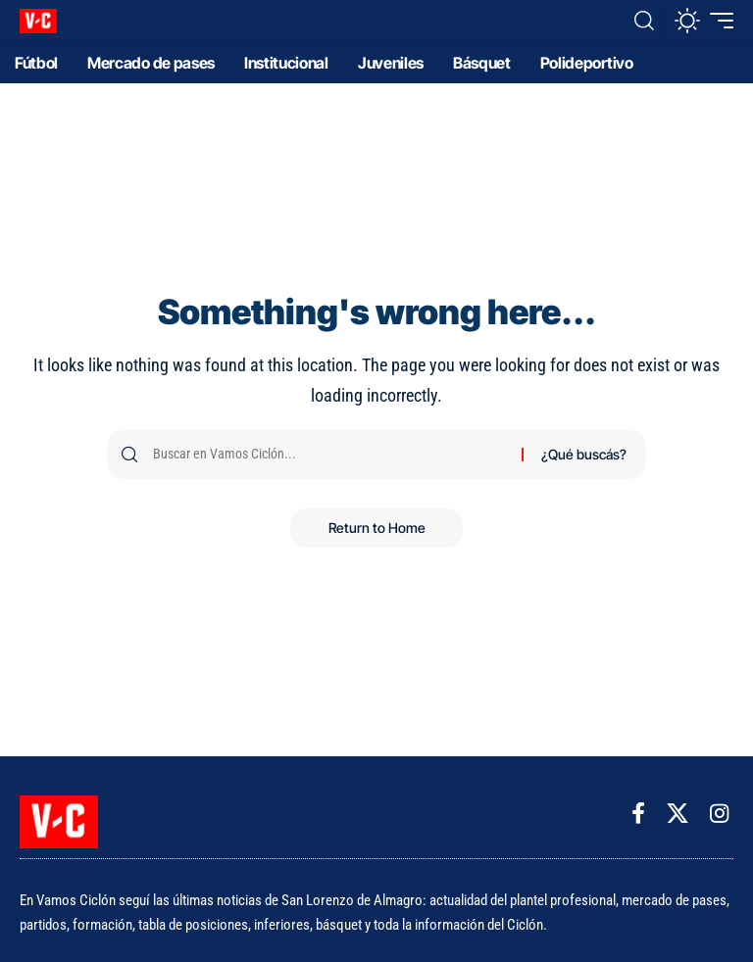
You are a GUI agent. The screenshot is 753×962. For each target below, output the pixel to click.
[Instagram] (719, 813)
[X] (677, 813)
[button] (644, 20)
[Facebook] (638, 813)
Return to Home (377, 527)
